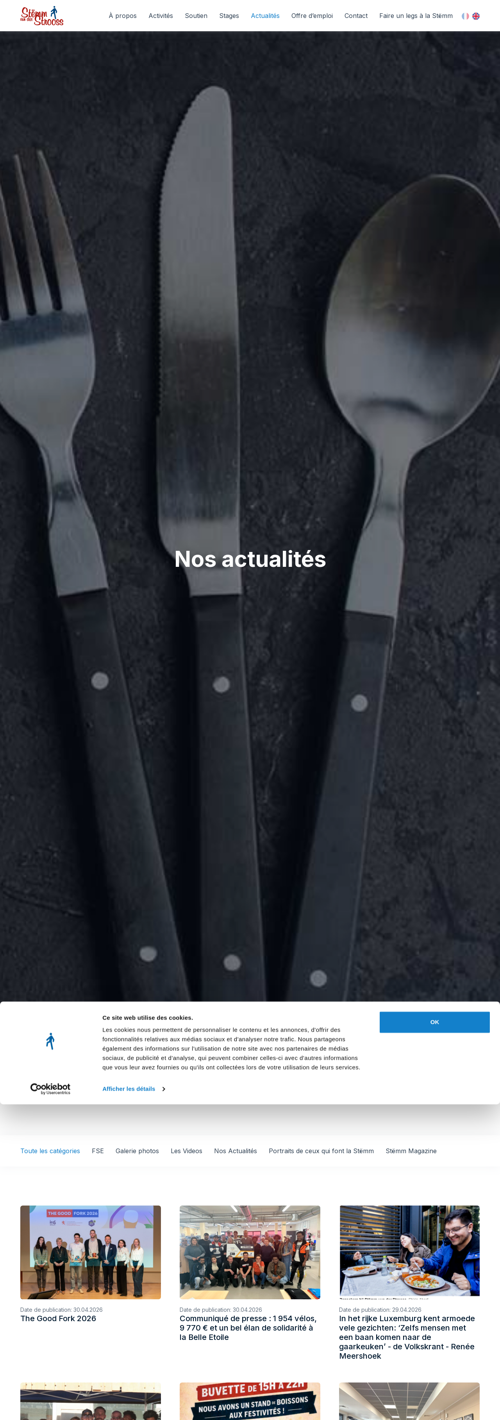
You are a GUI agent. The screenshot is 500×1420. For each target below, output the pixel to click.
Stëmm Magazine (411, 1151)
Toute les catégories (50, 1151)
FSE (98, 1151)
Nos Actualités (235, 1151)
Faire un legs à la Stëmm (416, 16)
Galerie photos (137, 1151)
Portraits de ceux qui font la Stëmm (321, 1151)
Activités (160, 16)
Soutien (196, 16)
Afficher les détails (128, 1404)
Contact (356, 16)
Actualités (265, 16)
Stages (229, 16)
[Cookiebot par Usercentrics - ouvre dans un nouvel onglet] (50, 1405)
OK (434, 1337)
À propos (123, 16)
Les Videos (186, 1151)
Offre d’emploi (312, 16)
